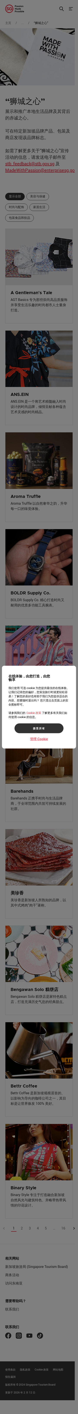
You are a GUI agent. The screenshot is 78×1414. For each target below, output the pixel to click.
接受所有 (39, 728)
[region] (39, 707)
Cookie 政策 (33, 713)
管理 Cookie (39, 738)
